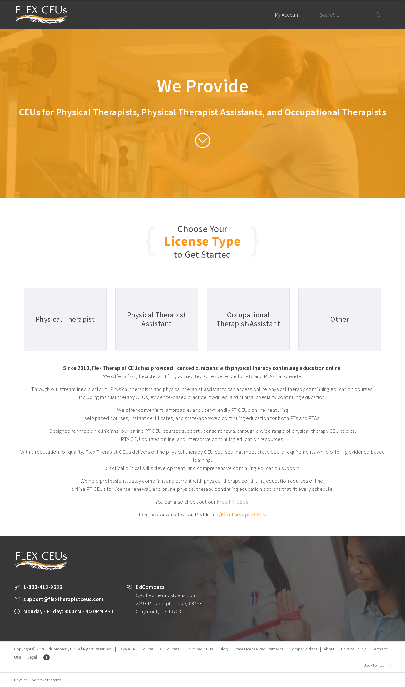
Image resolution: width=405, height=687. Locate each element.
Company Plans (303, 649)
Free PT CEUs (233, 501)
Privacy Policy (353, 649)
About (329, 649)
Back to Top (374, 665)
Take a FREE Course (136, 649)
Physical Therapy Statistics (37, 680)
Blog (224, 649)
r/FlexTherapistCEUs (241, 514)
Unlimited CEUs (199, 649)
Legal (32, 657)
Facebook (46, 657)
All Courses (169, 649)
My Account (290, 20)
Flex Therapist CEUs (41, 14)
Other (339, 319)
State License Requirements (258, 649)
